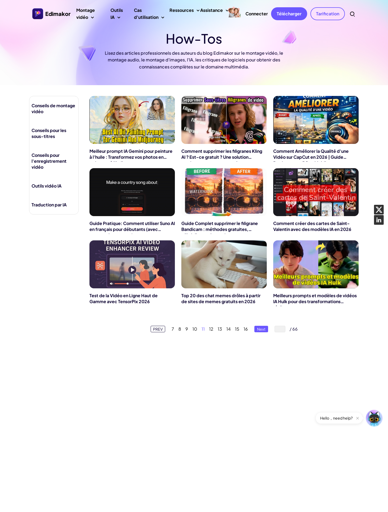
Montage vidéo (89, 15)
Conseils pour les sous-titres (49, 133)
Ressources (181, 12)
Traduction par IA (49, 204)
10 (194, 329)
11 (203, 329)
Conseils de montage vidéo (53, 108)
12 (211, 329)
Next (261, 329)
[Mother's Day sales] (234, 12)
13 (220, 329)
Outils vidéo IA (46, 186)
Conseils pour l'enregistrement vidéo (49, 161)
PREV (158, 329)
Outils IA (118, 15)
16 (246, 329)
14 (228, 329)
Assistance (211, 12)
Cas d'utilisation (148, 15)
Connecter (256, 13)
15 (237, 329)
